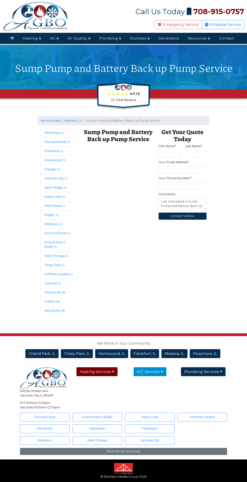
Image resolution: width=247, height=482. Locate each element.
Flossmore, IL (205, 353)
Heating (32, 38)
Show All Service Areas (123, 451)
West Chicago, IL (56, 256)
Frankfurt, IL (145, 353)
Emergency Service (178, 24)
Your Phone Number (175, 178)
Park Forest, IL (55, 206)
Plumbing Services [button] (203, 371)
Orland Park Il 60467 (97, 417)
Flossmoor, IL (54, 151)
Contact (226, 38)
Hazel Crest (149, 417)
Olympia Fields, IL (57, 142)
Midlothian (97, 428)
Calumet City (149, 440)
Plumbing (110, 38)
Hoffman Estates (202, 417)
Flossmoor (149, 428)
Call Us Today (189, 11)
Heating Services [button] (97, 371)
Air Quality (79, 38)
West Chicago (97, 440)
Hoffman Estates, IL (58, 274)
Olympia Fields (45, 417)
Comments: (167, 194)
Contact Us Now (183, 216)
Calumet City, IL (55, 178)
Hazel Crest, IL (54, 196)
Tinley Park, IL (54, 265)
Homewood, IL (55, 160)
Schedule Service (223, 24)
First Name (167, 146)
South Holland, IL (57, 233)
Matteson (45, 440)
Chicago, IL (52, 169)
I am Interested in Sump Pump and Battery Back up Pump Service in (183, 204)
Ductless (140, 38)
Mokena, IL (174, 353)
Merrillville (45, 428)
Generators (168, 38)
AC (54, 38)
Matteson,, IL (73, 120)
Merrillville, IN (54, 310)
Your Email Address (174, 162)
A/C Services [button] (150, 371)
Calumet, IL (52, 283)
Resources (199, 38)
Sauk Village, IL (55, 187)
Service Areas (50, 120)
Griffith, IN (52, 301)
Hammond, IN (54, 292)
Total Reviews (123, 100)
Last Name (193, 146)
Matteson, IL (53, 224)
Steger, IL (51, 215)
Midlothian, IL (54, 133)
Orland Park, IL (42, 353)
